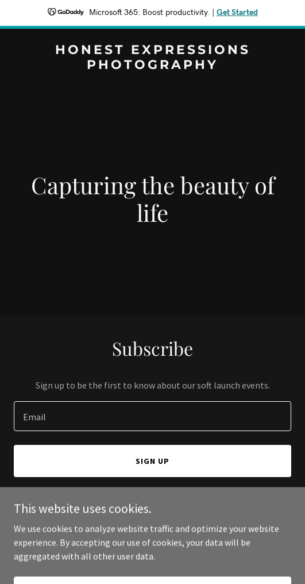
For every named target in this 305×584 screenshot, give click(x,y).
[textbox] (152, 416)
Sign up (152, 461)
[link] (152, 65)
